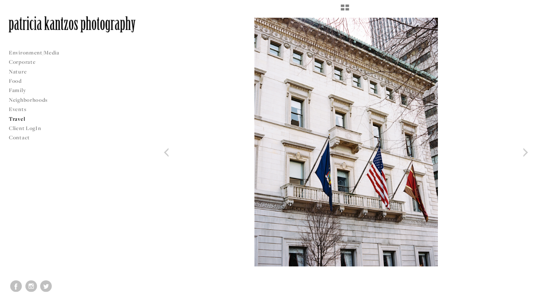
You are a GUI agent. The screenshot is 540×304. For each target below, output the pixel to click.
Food (15, 80)
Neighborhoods (31, 99)
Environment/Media (34, 52)
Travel (17, 118)
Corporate (22, 61)
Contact (19, 137)
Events (21, 109)
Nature (18, 71)
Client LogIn (25, 128)
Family (17, 90)
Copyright (523, 296)
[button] (344, 10)
